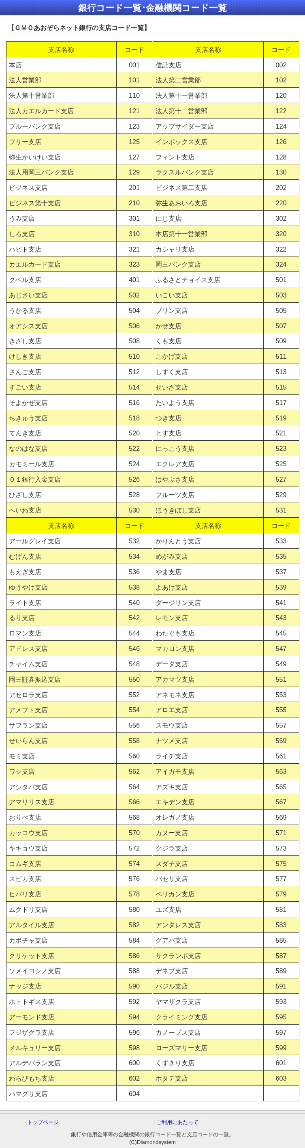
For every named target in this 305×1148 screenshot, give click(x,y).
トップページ (43, 1122)
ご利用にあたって (177, 1122)
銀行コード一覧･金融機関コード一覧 (152, 8)
